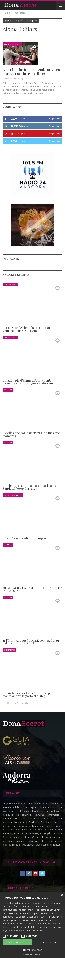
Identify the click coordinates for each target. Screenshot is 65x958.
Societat (8, 390)
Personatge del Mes (13, 495)
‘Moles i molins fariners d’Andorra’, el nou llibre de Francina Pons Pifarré (32, 72)
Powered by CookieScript (32, 954)
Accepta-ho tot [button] (17, 942)
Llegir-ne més (37, 930)
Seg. (15, 703)
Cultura (7, 544)
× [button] (62, 895)
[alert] (32, 925)
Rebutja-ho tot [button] (48, 942)
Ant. (7, 703)
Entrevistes (9, 650)
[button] (32, 950)
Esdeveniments (12, 44)
